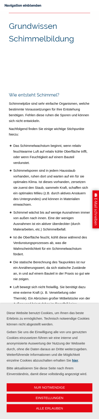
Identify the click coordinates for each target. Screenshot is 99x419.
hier (75, 360)
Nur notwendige (49, 387)
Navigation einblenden (22, 6)
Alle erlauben (49, 408)
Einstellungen (49, 398)
